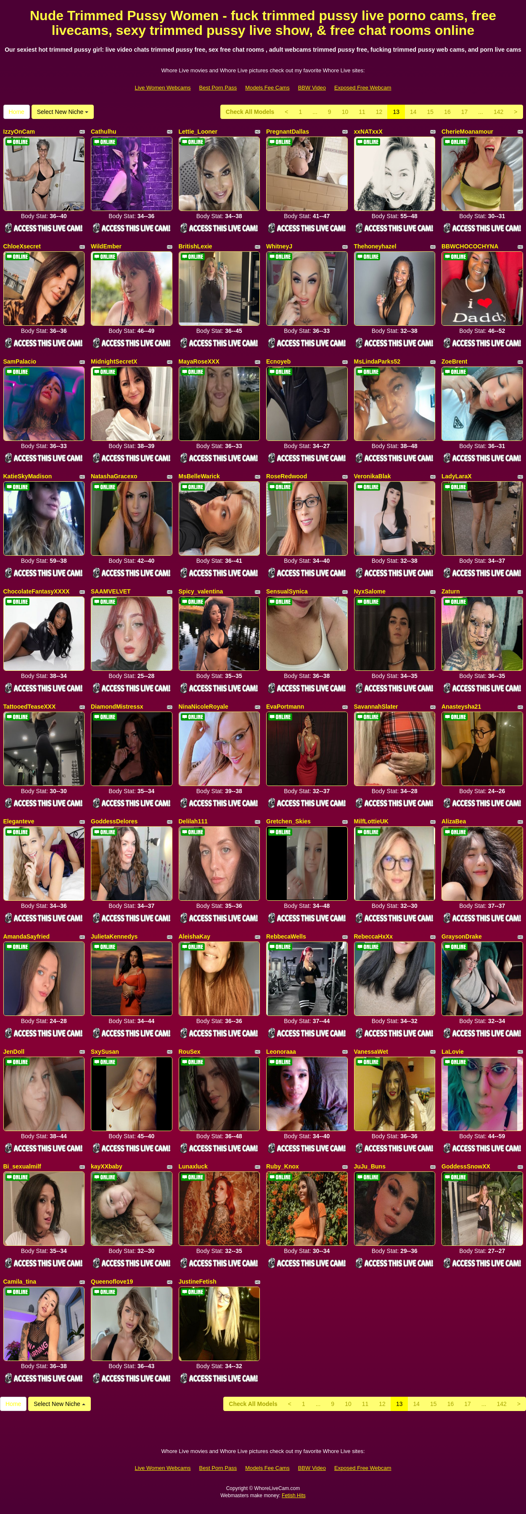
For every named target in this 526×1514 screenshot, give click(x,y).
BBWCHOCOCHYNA (469, 246)
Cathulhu (103, 131)
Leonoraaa (281, 1051)
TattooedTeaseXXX (29, 706)
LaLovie (452, 1051)
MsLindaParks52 (377, 361)
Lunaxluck (193, 1166)
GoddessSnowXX (465, 1166)
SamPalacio (20, 361)
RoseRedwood (286, 476)
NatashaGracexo (114, 476)
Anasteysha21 (461, 706)
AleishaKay (194, 936)
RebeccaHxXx (373, 936)
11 (362, 111)
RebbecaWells (286, 936)
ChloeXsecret (22, 246)
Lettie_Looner (198, 131)
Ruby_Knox (282, 1166)
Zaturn (450, 591)
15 (430, 111)
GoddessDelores (114, 821)
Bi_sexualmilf (22, 1166)
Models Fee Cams (267, 87)
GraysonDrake (461, 936)
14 (413, 111)
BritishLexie (195, 246)
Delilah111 (193, 821)
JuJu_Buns (370, 1166)
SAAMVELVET (111, 591)
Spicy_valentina (201, 591)
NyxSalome (370, 591)
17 (464, 111)
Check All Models (250, 111)
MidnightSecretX (114, 361)
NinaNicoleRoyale (203, 706)
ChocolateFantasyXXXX (36, 591)
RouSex (190, 1051)
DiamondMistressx (117, 706)
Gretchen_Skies (288, 821)
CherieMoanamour (467, 131)
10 (345, 111)
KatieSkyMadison (27, 476)
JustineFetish (198, 1281)
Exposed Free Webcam (362, 87)
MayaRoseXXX (199, 361)
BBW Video (312, 87)
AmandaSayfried (26, 936)
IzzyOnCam (19, 131)
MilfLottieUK (371, 821)
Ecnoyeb (278, 361)
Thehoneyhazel (375, 246)
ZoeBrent (454, 361)
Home (16, 111)
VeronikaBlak (372, 476)
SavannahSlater (376, 706)
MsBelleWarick (199, 476)
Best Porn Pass (218, 87)
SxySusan (105, 1051)
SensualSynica (287, 591)
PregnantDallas (287, 131)
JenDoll (14, 1051)
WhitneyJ (279, 246)
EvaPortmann (285, 706)
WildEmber (106, 246)
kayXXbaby (106, 1166)
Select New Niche (62, 111)
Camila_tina (20, 1281)
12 (379, 111)
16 (447, 111)
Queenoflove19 (112, 1281)
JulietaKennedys (114, 936)
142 (498, 111)
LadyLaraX (456, 476)
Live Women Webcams (162, 87)
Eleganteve (18, 821)
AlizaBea (453, 821)
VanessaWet (371, 1051)
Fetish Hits (294, 1495)
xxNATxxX (368, 131)
